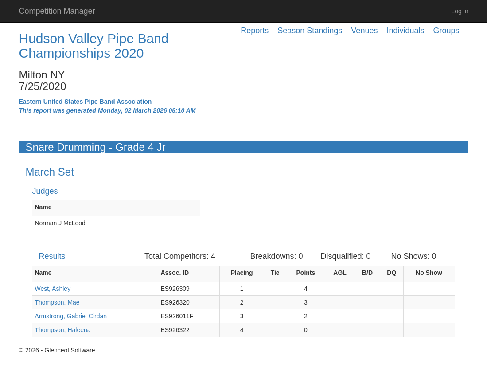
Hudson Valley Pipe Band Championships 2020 (93, 45)
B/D (367, 272)
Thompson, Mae (57, 302)
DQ (391, 272)
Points (306, 272)
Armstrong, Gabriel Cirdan (71, 316)
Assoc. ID (174, 272)
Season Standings (309, 30)
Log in (459, 11)
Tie (275, 272)
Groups (446, 30)
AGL (340, 272)
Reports (255, 30)
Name (43, 207)
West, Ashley (52, 288)
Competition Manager (57, 11)
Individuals (405, 30)
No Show (429, 272)
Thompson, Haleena (62, 329)
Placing (242, 272)
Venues (364, 30)
